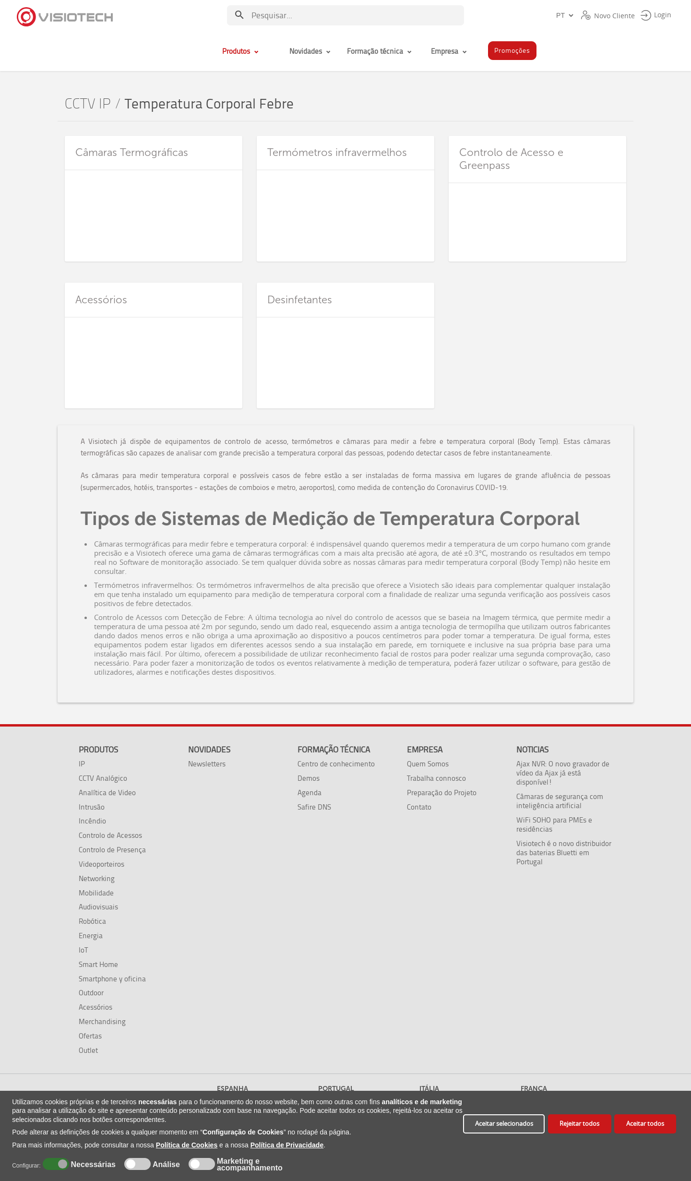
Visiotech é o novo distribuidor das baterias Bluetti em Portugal (563, 852)
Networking (97, 878)
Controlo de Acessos (110, 835)
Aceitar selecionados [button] (504, 1124)
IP (82, 763)
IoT (83, 949)
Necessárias (91, 1164)
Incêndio (92, 820)
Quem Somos (428, 763)
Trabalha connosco (436, 778)
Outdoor (91, 992)
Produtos (98, 749)
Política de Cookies (186, 1145)
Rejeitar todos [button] (579, 1124)
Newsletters (207, 763)
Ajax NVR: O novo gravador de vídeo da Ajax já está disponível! (562, 773)
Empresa (424, 749)
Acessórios (95, 1007)
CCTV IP (88, 103)
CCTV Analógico (103, 778)
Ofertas (90, 1035)
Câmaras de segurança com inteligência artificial (559, 801)
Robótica (92, 921)
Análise (165, 1164)
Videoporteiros (101, 864)
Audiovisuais (98, 906)
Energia (91, 935)
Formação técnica (334, 749)
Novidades (209, 749)
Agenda (310, 792)
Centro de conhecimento (336, 763)
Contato (419, 806)
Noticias (532, 749)
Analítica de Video (107, 792)
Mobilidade (96, 892)
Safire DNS (314, 806)
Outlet (88, 1050)
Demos (309, 778)
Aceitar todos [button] (645, 1124)
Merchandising (102, 1021)
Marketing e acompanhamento (250, 1164)
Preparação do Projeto (442, 792)
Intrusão (92, 806)
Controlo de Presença (112, 849)
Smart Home (98, 964)
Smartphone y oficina (112, 978)
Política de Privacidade (287, 1145)
